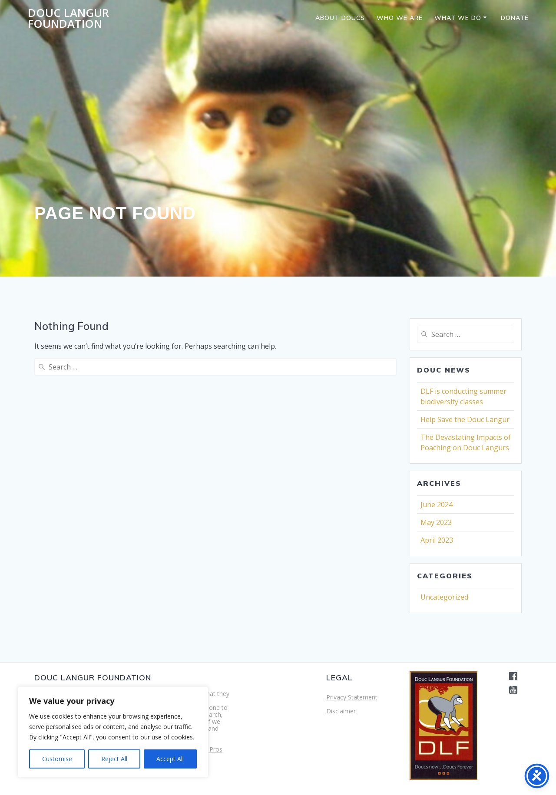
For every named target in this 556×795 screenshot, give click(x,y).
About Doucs (340, 18)
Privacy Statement (351, 697)
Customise (57, 759)
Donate (515, 18)
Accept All (170, 759)
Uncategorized (444, 597)
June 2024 (436, 504)
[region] (112, 732)
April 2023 (436, 540)
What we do (457, 18)
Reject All (114, 759)
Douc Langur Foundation (68, 18)
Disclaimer (341, 711)
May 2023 (436, 522)
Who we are (400, 18)
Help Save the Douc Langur (465, 419)
